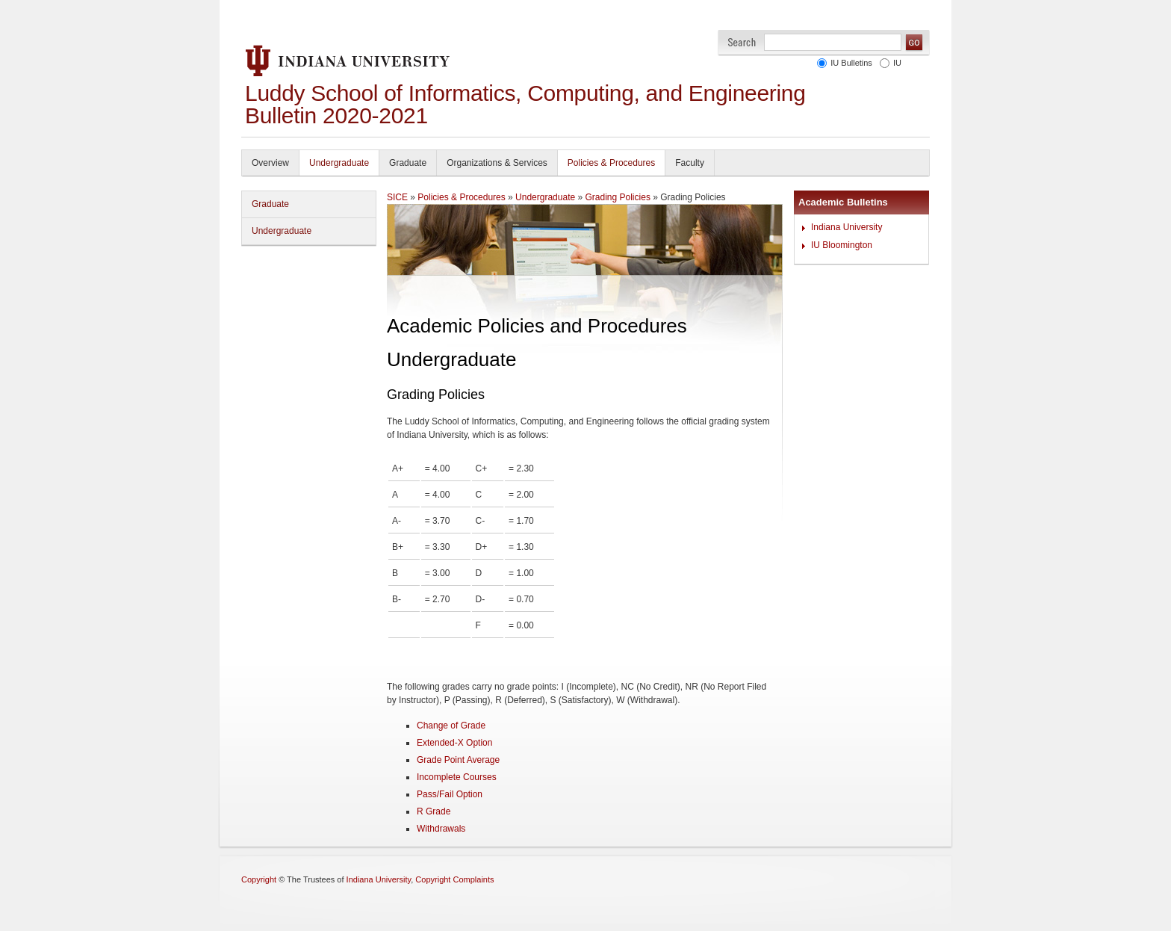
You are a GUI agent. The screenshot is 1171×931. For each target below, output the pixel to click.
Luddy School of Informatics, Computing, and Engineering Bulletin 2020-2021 (525, 104)
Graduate (407, 163)
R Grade (433, 811)
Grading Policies (618, 197)
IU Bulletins (849, 62)
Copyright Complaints (454, 879)
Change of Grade (451, 725)
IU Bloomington (841, 245)
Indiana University (846, 227)
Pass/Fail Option (449, 794)
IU (895, 62)
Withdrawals (441, 828)
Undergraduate (339, 163)
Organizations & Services (497, 163)
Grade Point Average (458, 760)
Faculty (689, 163)
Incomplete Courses (457, 777)
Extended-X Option (454, 742)
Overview (270, 163)
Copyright (258, 879)
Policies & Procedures (611, 163)
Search (742, 42)
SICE (397, 197)
